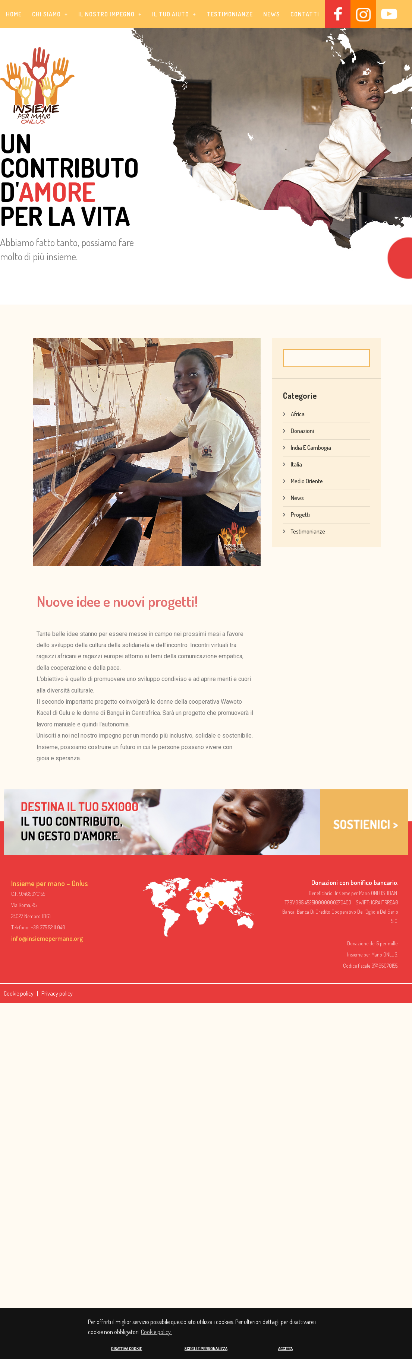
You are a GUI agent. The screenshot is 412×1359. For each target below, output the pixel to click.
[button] (50, 14)
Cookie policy (19, 993)
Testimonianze (230, 14)
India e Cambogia (311, 447)
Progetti (300, 514)
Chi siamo (50, 14)
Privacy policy (57, 993)
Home (14, 14)
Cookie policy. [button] (156, 1332)
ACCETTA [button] (285, 1348)
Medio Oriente (307, 480)
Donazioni (302, 430)
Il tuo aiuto (174, 14)
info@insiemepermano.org (47, 938)
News (271, 14)
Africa (298, 413)
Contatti (304, 14)
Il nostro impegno (110, 14)
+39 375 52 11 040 (48, 927)
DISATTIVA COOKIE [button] (126, 1348)
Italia (296, 464)
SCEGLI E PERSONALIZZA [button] (206, 1348)
